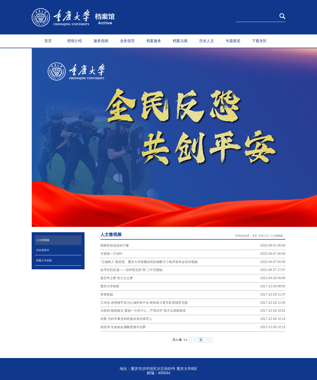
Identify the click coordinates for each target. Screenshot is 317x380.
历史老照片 (42, 250)
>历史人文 (263, 235)
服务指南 (101, 41)
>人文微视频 (276, 235)
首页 (48, 41)
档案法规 (180, 41)
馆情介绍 (74, 41)
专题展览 (233, 41)
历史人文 (206, 41)
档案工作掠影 (44, 260)
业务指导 (127, 41)
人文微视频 (42, 240)
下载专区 (259, 41)
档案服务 (153, 41)
